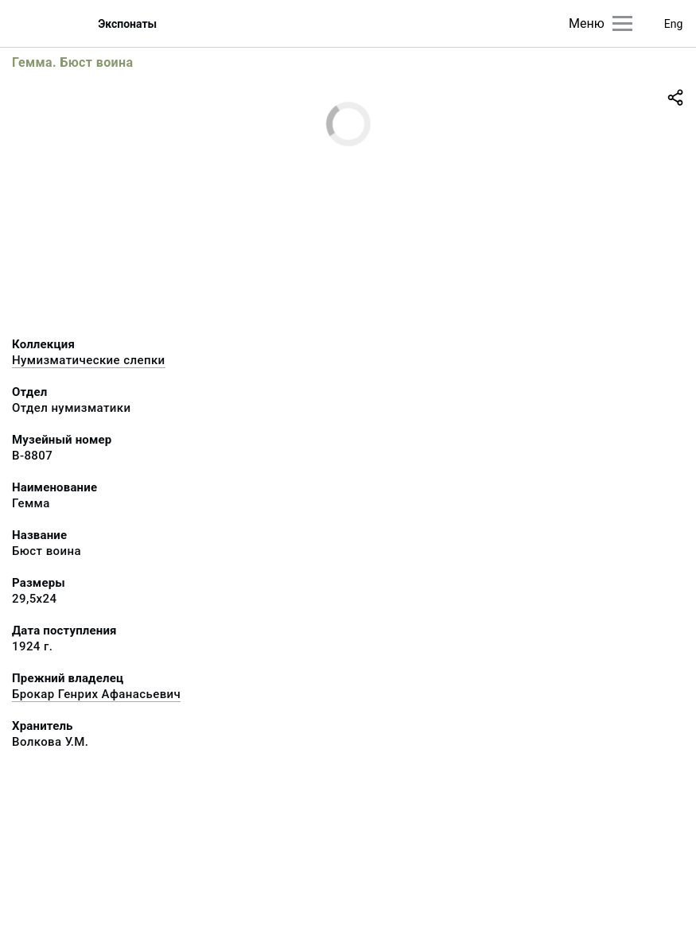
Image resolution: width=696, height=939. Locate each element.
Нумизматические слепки (88, 360)
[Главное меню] (622, 23)
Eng (673, 23)
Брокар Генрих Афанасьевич (96, 694)
